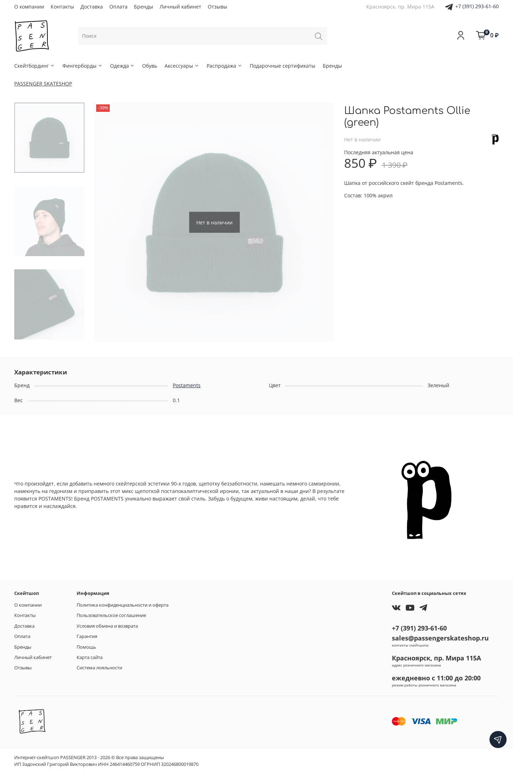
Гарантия (87, 636)
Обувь (149, 65)
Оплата (118, 6)
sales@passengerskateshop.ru (440, 638)
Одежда (122, 65)
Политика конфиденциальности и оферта (123, 605)
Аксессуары (182, 65)
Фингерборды (82, 65)
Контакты (62, 6)
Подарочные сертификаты (282, 65)
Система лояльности (99, 668)
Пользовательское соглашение (111, 615)
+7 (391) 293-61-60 (477, 6)
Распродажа (224, 65)
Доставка (92, 6)
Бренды (143, 6)
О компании (29, 6)
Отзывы (217, 6)
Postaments (187, 385)
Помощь (86, 647)
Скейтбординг (34, 65)
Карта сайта (90, 657)
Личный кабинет (180, 6)
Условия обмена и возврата (107, 626)
